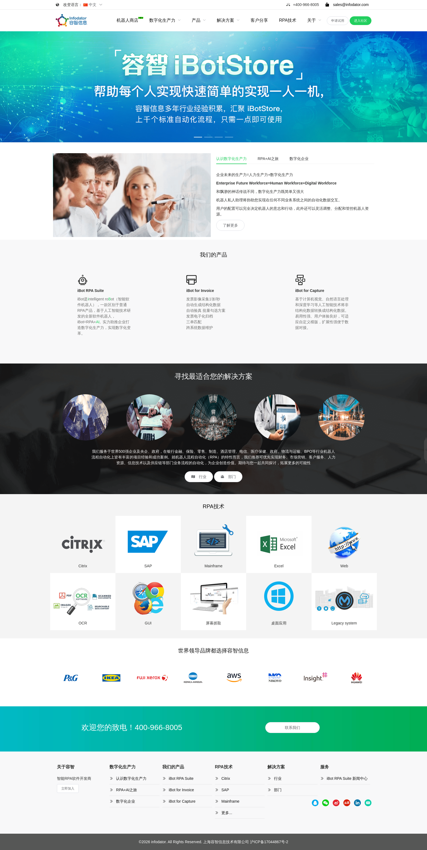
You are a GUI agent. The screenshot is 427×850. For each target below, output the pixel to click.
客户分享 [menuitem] (259, 20)
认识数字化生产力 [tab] (231, 158)
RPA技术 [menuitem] (287, 20)
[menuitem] (127, 20)
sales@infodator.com (347, 4)
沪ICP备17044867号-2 (269, 842)
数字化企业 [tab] (299, 158)
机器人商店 (127, 20)
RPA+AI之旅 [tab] (268, 158)
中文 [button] (93, 4)
